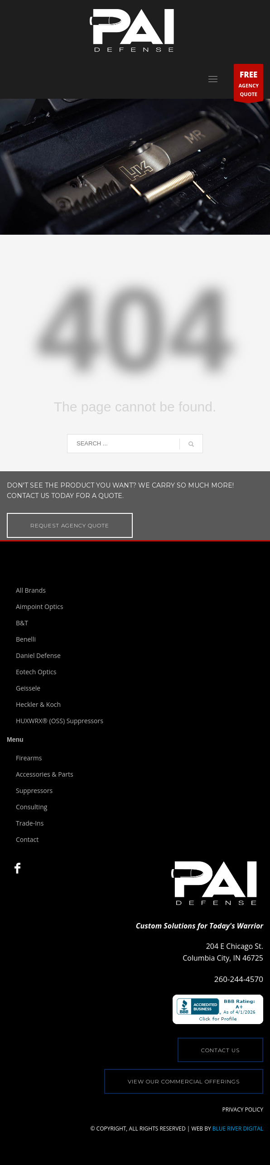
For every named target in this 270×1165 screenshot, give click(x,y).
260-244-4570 (238, 979)
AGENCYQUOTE (248, 84)
